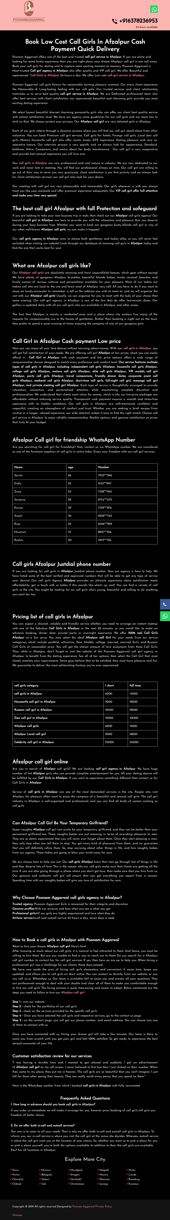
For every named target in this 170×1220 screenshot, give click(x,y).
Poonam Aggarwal (83, 1206)
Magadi (104, 1170)
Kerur (15, 1170)
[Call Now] (165, 604)
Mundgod (76, 1170)
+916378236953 (138, 21)
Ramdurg (134, 1179)
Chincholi (17, 1179)
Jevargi (104, 1184)
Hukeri (45, 1179)
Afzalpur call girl (72, 992)
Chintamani (77, 1184)
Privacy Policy (103, 1206)
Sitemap (17, 1215)
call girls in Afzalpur (33, 163)
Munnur (46, 1170)
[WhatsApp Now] (165, 616)
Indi (43, 1184)
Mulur (132, 1170)
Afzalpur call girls (31, 272)
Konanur (134, 1184)
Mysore (104, 1174)
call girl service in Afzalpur (125, 75)
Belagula (46, 1174)
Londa (132, 1174)
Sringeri (75, 1174)
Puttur (16, 1174)
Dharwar (105, 1179)
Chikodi (16, 1184)
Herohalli (75, 1179)
